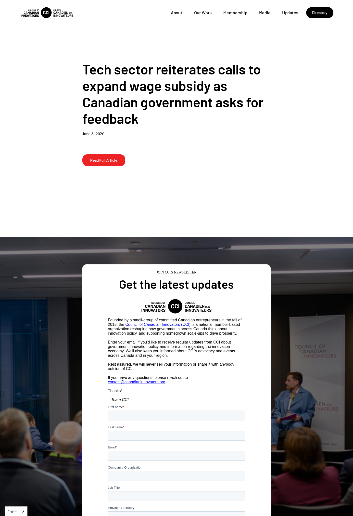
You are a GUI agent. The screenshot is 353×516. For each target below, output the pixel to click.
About (176, 12)
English (12, 511)
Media (264, 12)
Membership (235, 12)
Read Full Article (103, 160)
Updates (290, 12)
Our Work (203, 12)
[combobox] (16, 511)
